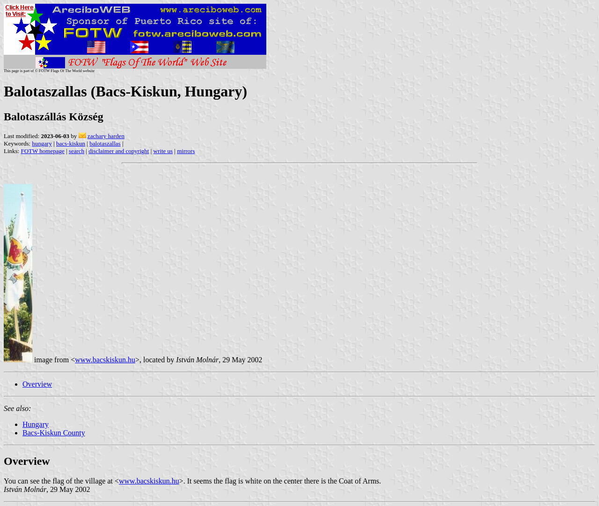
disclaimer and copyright (118, 150)
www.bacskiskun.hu (105, 360)
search (76, 150)
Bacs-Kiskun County (53, 433)
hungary (42, 143)
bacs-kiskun (70, 143)
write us (163, 150)
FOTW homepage (42, 150)
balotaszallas (104, 143)
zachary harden (106, 135)
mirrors (186, 150)
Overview (37, 384)
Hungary (35, 424)
